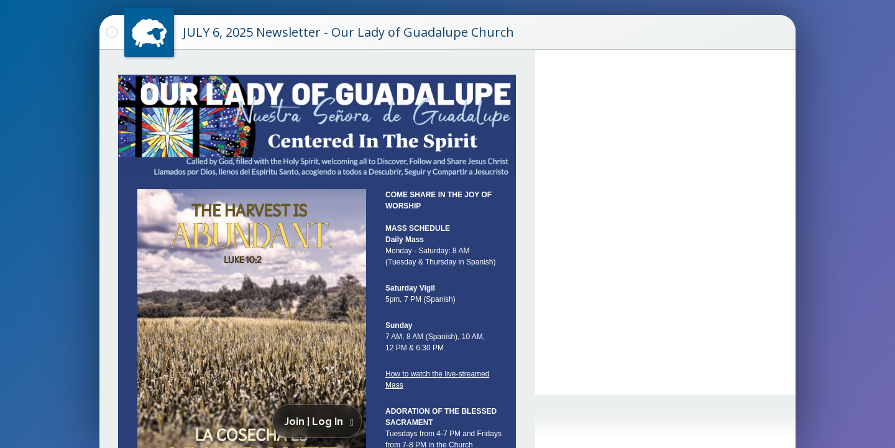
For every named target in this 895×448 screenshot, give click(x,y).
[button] (319, 421)
